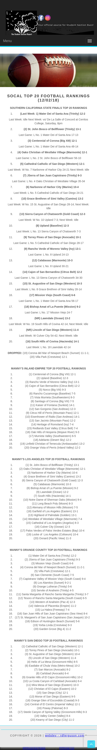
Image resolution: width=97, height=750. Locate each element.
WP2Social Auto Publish (34, 748)
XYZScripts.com (66, 748)
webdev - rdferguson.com (64, 735)
